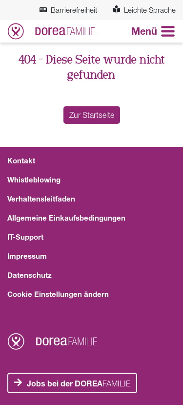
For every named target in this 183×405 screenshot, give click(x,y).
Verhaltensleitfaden (41, 198)
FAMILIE (78, 383)
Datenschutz (29, 274)
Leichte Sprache (144, 9)
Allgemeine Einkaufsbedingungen (66, 217)
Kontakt (21, 160)
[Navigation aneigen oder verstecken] (153, 31)
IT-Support (25, 236)
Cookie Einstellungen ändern (58, 294)
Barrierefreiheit (68, 9)
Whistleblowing (34, 179)
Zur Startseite (91, 115)
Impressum (27, 255)
